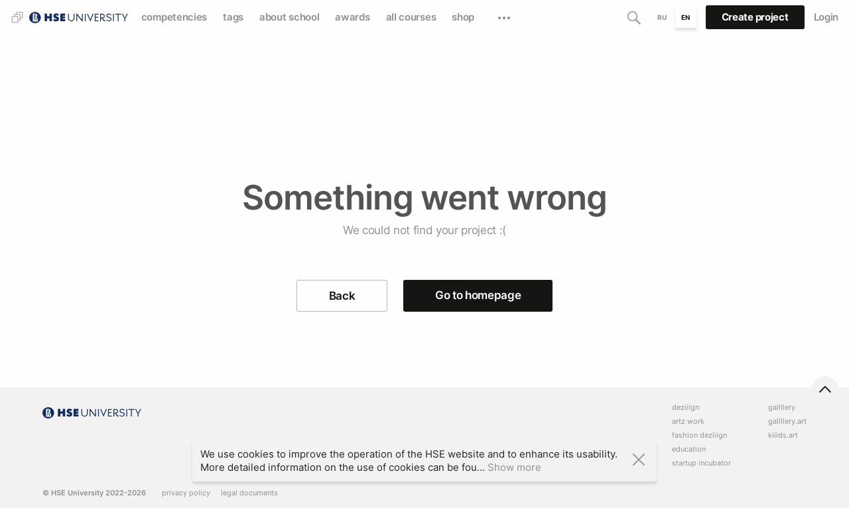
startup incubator (701, 463)
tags (233, 17)
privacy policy (186, 493)
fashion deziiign (699, 435)
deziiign (685, 407)
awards (352, 17)
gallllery (781, 407)
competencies (174, 17)
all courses (411, 17)
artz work (688, 421)
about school (289, 17)
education (689, 449)
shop (463, 17)
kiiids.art (783, 435)
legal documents (249, 493)
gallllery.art (787, 421)
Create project (755, 17)
